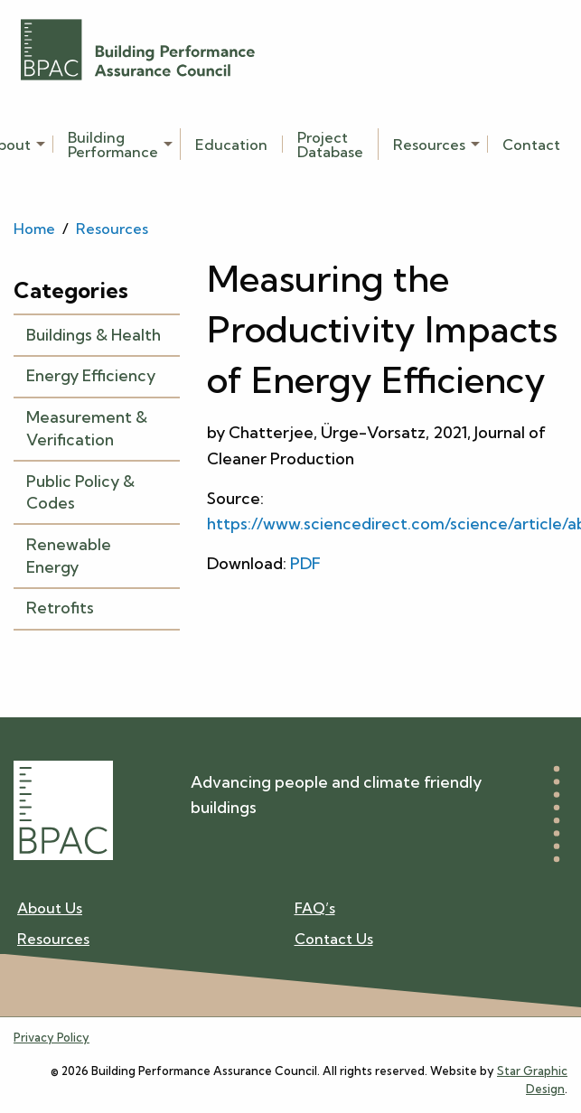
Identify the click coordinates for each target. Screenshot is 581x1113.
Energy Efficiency (90, 375)
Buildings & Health (93, 334)
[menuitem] (117, 144)
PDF (305, 563)
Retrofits (60, 607)
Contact (531, 144)
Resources (429, 144)
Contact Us (334, 938)
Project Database (330, 144)
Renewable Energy (68, 555)
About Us (49, 908)
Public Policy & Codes (80, 492)
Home (34, 229)
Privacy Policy (51, 1037)
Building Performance (113, 144)
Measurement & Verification (86, 428)
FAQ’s (315, 908)
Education (231, 144)
